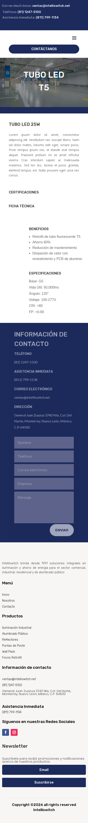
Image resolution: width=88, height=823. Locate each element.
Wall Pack (8, 651)
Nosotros (8, 600)
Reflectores (10, 640)
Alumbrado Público (15, 634)
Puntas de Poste (13, 645)
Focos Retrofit (12, 657)
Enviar (61, 529)
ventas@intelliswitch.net (51, 6)
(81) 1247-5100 (29, 12)
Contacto (8, 606)
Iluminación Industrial (16, 628)
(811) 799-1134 (47, 17)
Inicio (5, 595)
